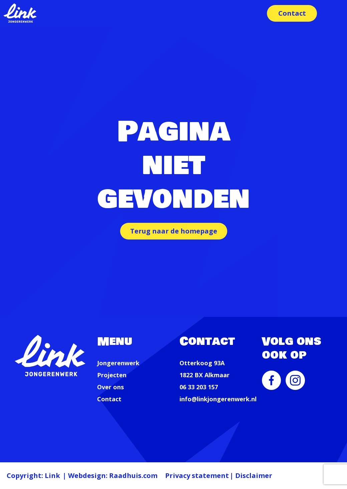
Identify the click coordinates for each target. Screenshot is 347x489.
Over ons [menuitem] (110, 387)
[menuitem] (271, 385)
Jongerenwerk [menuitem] (118, 363)
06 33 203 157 (199, 387)
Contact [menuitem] (292, 13)
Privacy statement (197, 475)
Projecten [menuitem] (111, 375)
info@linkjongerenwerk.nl (218, 399)
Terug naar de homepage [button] (173, 230)
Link (52, 475)
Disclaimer (253, 475)
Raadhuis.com (133, 475)
